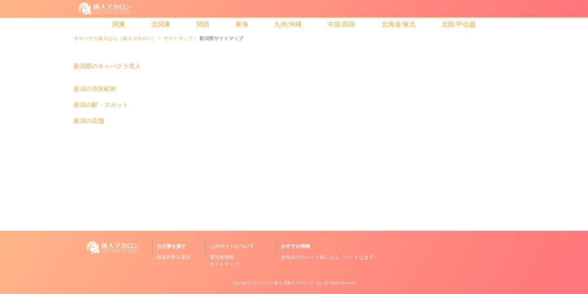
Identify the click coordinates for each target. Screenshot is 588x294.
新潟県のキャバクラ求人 (107, 66)
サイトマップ (178, 38)
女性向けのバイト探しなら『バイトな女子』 (330, 257)
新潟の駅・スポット (101, 105)
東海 (241, 24)
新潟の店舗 (89, 121)
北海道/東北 (398, 24)
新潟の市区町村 (95, 89)
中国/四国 (341, 24)
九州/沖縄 (288, 24)
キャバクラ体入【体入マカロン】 (284, 283)
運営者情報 (221, 257)
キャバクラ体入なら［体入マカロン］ (115, 38)
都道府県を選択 (173, 257)
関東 (118, 24)
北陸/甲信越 (458, 24)
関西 (202, 24)
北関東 (161, 24)
